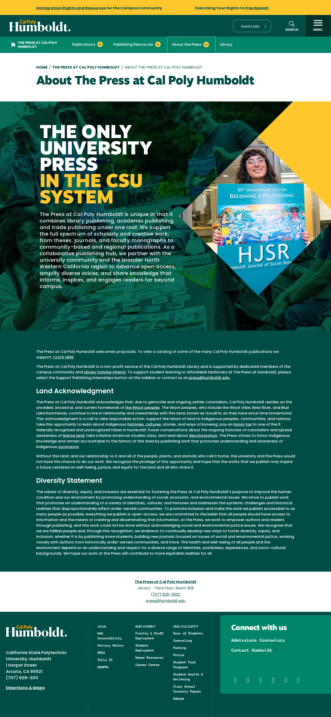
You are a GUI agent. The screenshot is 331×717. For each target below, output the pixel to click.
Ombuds (178, 698)
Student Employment (144, 648)
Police (178, 655)
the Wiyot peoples (142, 408)
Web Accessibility (110, 635)
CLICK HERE (63, 357)
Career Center (147, 665)
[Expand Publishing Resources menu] (158, 44)
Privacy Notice (111, 645)
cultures (153, 425)
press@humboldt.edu (209, 378)
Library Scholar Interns (105, 372)
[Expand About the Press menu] (206, 44)
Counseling (182, 640)
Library (226, 45)
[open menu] (318, 26)
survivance (68, 447)
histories (135, 425)
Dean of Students (188, 633)
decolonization (203, 436)
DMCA (101, 652)
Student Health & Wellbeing (188, 676)
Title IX (105, 660)
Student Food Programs (184, 664)
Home (42, 68)
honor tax (242, 425)
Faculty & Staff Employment (149, 635)
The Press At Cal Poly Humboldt (86, 68)
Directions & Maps (25, 688)
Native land (73, 436)
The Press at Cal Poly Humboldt (34, 45)
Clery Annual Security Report (187, 689)
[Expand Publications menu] (100, 44)
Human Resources (149, 657)
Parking (179, 648)
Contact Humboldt (251, 650)
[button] (252, 26)
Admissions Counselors (258, 640)
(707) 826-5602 (165, 595)
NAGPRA (103, 667)
